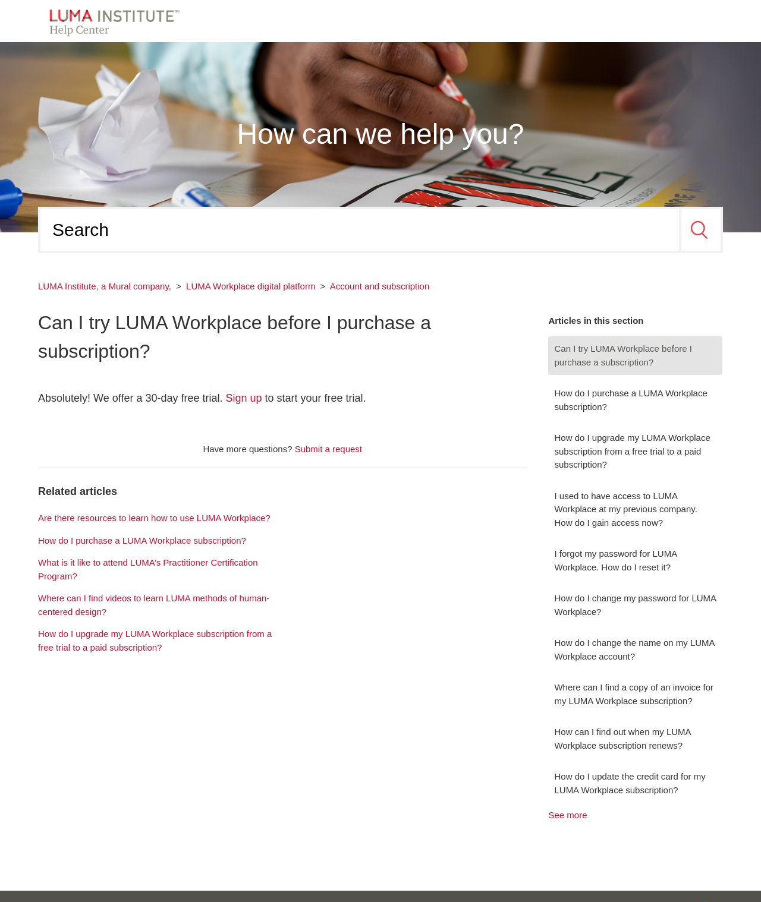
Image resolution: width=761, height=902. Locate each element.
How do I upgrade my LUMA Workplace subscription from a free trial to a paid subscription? (632, 451)
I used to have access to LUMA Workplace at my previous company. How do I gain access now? (625, 509)
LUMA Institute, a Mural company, (104, 286)
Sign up (244, 398)
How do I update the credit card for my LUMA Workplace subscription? (629, 783)
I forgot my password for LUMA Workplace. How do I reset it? (615, 560)
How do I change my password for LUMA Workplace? (635, 605)
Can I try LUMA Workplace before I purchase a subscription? (622, 355)
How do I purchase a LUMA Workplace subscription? (630, 400)
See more (567, 815)
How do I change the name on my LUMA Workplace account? (634, 649)
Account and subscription (380, 286)
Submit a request (328, 449)
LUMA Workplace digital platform (250, 286)
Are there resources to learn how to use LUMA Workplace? (154, 518)
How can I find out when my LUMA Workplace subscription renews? (622, 738)
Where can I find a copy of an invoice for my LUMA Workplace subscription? (633, 694)
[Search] (359, 230)
